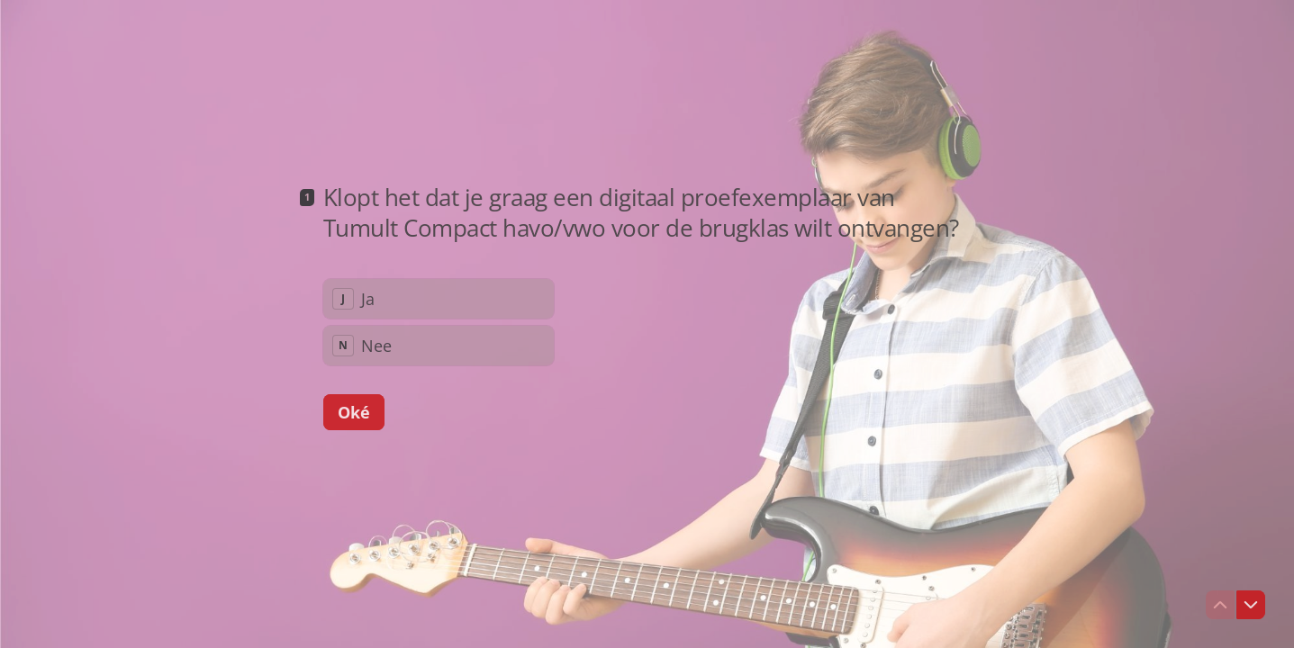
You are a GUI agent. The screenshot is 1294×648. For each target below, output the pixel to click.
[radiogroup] (438, 322)
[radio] (438, 299)
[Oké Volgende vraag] (354, 412)
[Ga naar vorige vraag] (1220, 604)
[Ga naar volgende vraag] (1250, 604)
